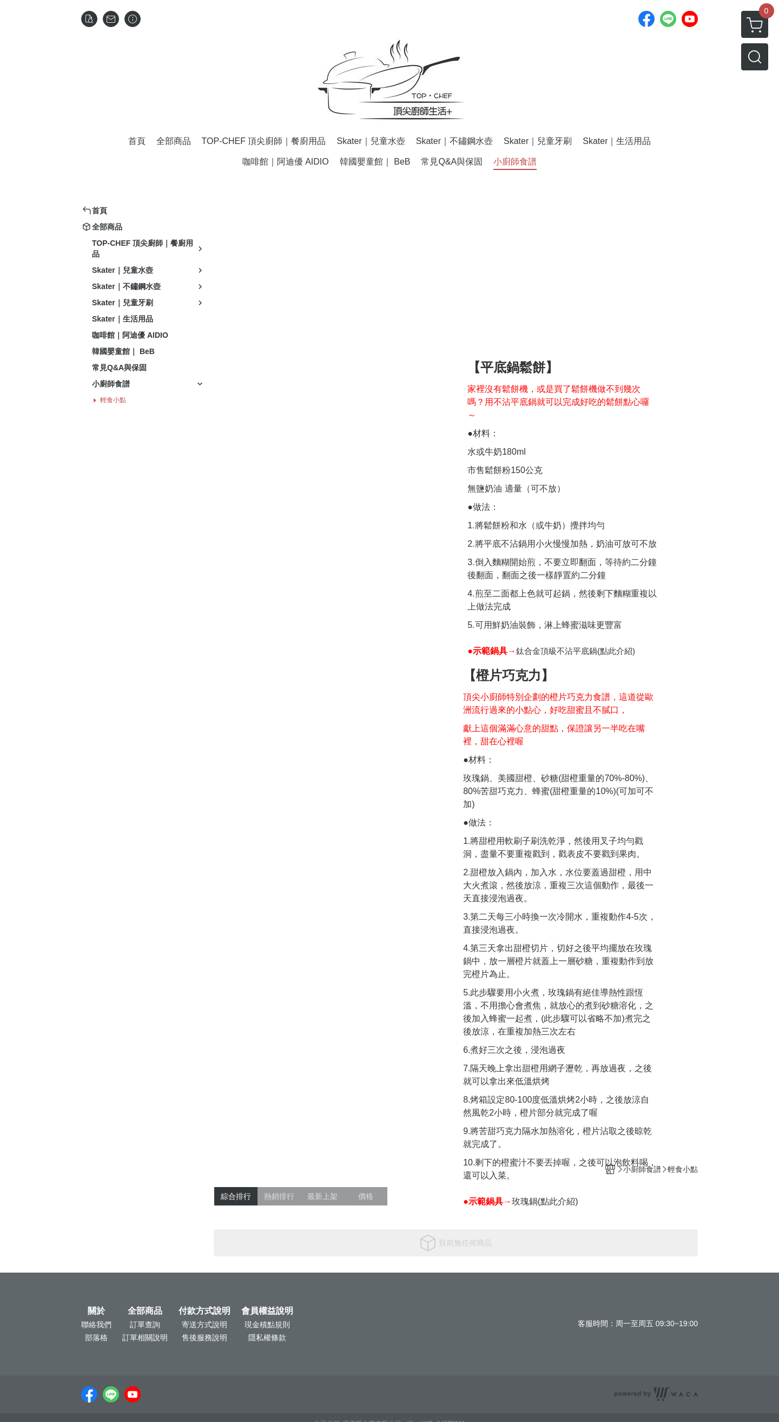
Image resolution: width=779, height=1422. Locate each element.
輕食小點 (113, 400)
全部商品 (145, 1311)
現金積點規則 (267, 1324)
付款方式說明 (204, 1311)
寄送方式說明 (204, 1324)
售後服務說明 (204, 1337)
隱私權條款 (267, 1337)
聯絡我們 (96, 1324)
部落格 (96, 1337)
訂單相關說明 (145, 1337)
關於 (96, 1311)
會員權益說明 (267, 1311)
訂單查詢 (145, 1324)
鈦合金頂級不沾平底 (552, 651)
